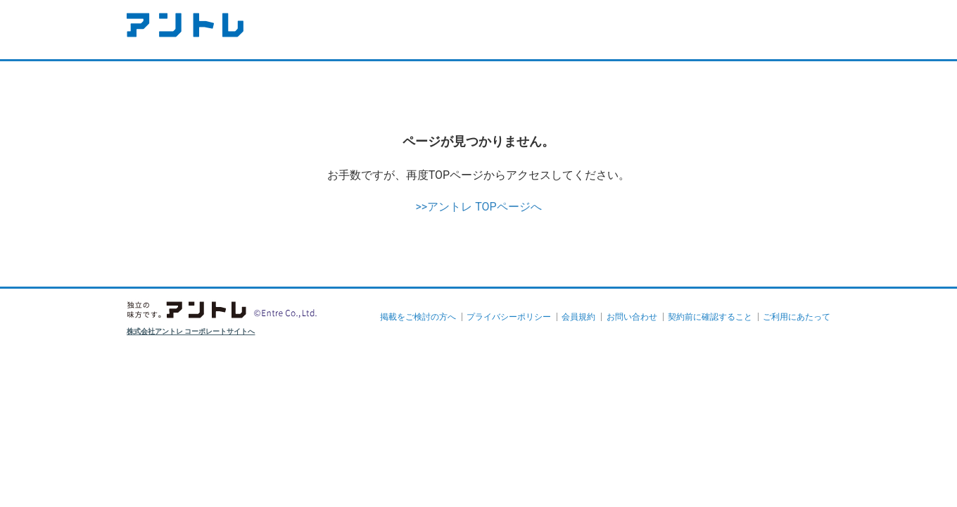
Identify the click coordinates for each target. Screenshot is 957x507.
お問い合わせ (632, 317)
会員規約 (578, 317)
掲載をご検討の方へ (418, 317)
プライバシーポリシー (509, 317)
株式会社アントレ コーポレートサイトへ (191, 331)
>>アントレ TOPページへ (478, 206)
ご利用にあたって (796, 317)
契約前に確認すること (710, 317)
